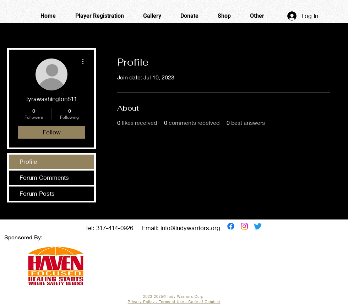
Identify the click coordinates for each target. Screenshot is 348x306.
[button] (257, 16)
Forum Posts (37, 193)
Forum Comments (44, 177)
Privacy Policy (141, 302)
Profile (28, 161)
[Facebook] (230, 226)
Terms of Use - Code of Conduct (190, 302)
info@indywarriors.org (190, 228)
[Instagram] (244, 226)
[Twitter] (257, 226)
